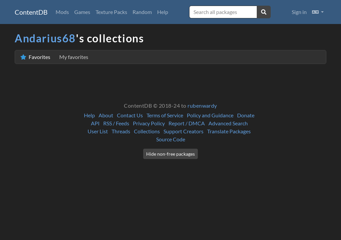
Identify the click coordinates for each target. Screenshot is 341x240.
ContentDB (31, 12)
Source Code (170, 139)
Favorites (54, 57)
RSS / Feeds (116, 123)
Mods (62, 12)
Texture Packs (111, 12)
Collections (147, 131)
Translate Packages (229, 131)
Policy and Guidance (210, 115)
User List (98, 131)
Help (162, 12)
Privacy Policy (149, 123)
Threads (121, 131)
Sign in (299, 12)
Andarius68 (45, 38)
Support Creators (183, 131)
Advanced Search (228, 123)
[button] (317, 12)
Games (82, 12)
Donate (245, 115)
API (95, 123)
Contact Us (130, 115)
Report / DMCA (187, 123)
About (106, 115)
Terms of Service (165, 115)
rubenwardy (202, 105)
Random (142, 12)
